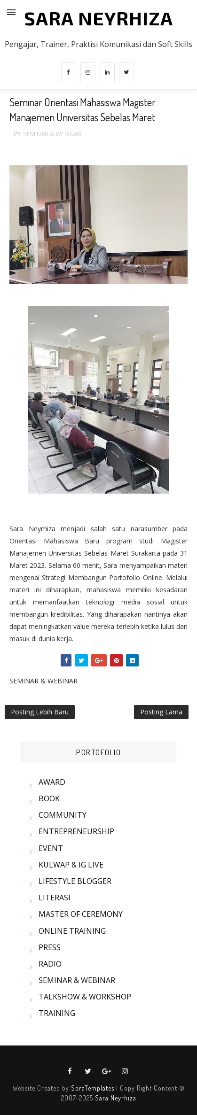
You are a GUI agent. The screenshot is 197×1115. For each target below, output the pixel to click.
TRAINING (57, 1013)
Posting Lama (161, 711)
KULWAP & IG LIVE (71, 864)
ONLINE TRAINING (72, 931)
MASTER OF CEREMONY (81, 914)
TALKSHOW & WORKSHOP (85, 996)
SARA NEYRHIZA (98, 18)
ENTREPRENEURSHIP (76, 831)
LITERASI (55, 897)
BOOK (49, 798)
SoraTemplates (92, 1088)
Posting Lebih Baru (40, 711)
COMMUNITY (63, 815)
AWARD (52, 782)
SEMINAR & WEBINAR (52, 134)
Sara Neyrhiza (115, 1098)
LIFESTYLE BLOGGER (75, 881)
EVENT (51, 848)
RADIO (50, 964)
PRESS (50, 947)
